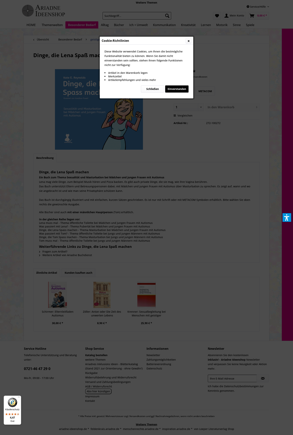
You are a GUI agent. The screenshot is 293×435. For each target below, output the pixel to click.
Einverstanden (177, 89)
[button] (287, 217)
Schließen (152, 89)
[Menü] (19, 398)
